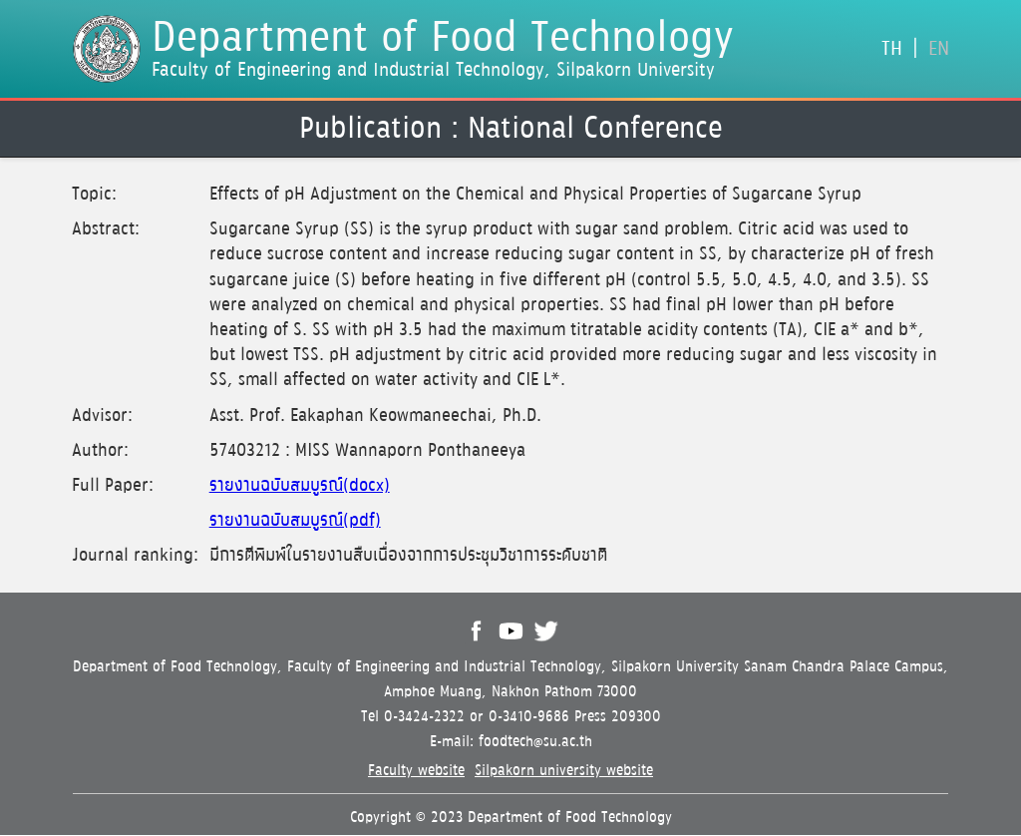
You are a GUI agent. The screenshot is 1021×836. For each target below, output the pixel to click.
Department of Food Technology (443, 39)
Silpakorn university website (564, 770)
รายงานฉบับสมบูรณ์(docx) (299, 486)
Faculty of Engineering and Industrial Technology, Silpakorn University (433, 70)
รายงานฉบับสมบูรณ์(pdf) (295, 521)
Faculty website (416, 770)
